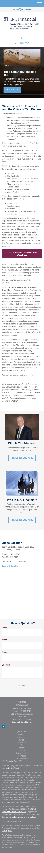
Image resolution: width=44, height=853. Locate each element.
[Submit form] (22, 686)
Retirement (22, 734)
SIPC (10, 831)
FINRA (4, 831)
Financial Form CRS (14, 761)
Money (22, 748)
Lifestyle (22, 750)
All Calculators (22, 759)
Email (4, 640)
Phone (5, 652)
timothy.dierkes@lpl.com (12, 566)
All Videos (22, 756)
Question (6, 665)
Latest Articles (22, 753)
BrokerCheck (13, 768)
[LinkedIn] (21, 38)
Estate (22, 740)
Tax (22, 745)
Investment (22, 737)
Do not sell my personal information (20, 817)
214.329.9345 (22, 43)
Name (4, 627)
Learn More (12, 90)
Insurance (22, 742)
